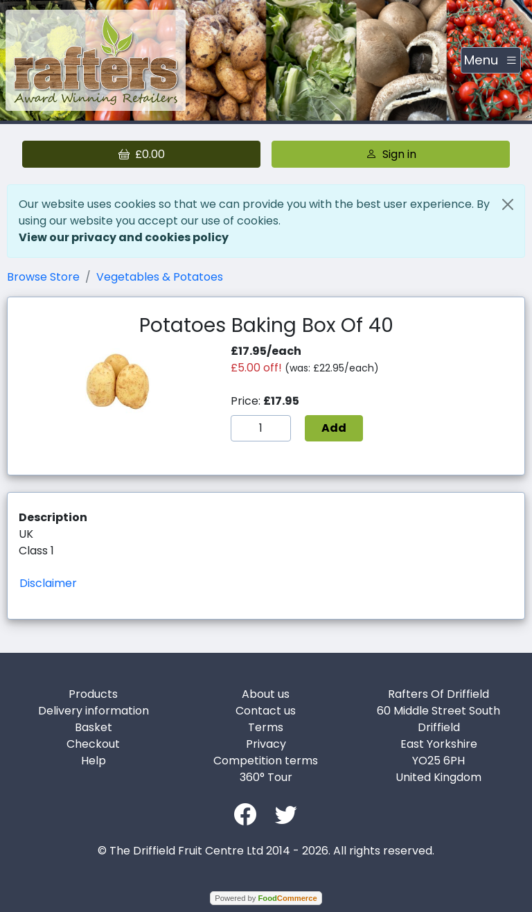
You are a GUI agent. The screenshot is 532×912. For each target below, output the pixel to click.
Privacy (266, 744)
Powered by (266, 898)
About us (266, 694)
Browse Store (43, 277)
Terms (265, 727)
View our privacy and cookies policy (124, 237)
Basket (93, 727)
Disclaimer (48, 583)
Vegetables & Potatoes (159, 277)
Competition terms (265, 761)
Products (93, 694)
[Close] (507, 204)
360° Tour (266, 777)
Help (93, 761)
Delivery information (93, 711)
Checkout (93, 744)
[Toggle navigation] (491, 60)
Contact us (266, 711)
